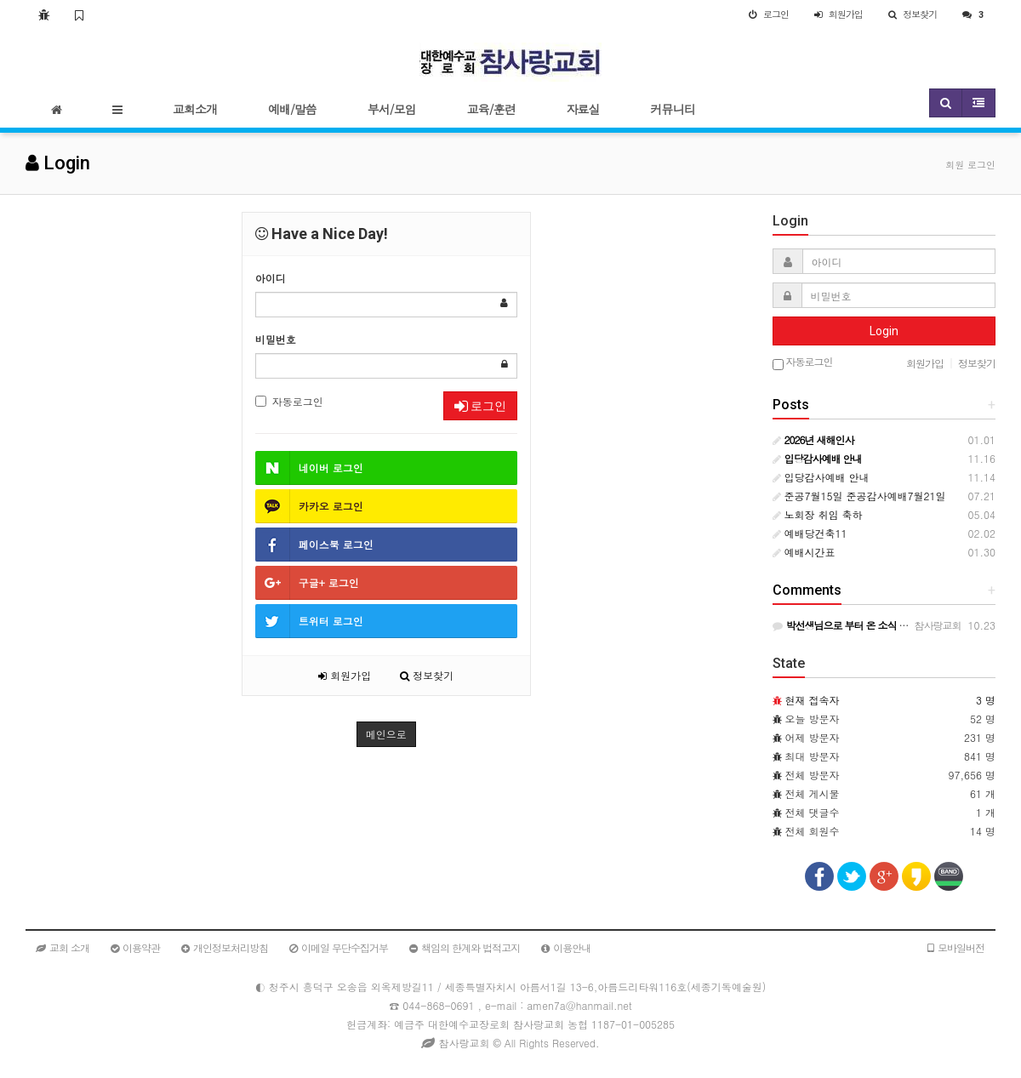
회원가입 (344, 675)
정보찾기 (426, 675)
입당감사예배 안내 (821, 477)
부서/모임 (392, 108)
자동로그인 (289, 401)
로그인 (480, 406)
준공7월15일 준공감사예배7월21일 (859, 495)
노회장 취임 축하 (818, 514)
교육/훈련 (491, 108)
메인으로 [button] (386, 734)
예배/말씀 (292, 108)
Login (884, 331)
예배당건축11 (810, 533)
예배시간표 (804, 552)
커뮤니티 (673, 108)
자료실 (583, 108)
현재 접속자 (812, 700)
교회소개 (195, 108)
